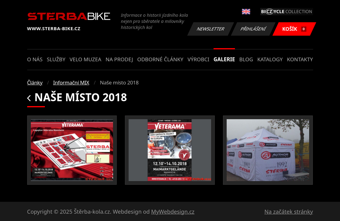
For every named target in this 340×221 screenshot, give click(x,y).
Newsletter (211, 29)
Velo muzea (85, 59)
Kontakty (300, 59)
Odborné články (160, 59)
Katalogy (270, 59)
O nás (35, 59)
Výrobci (198, 59)
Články (35, 82)
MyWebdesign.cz (173, 211)
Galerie (224, 59)
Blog (246, 59)
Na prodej (119, 59)
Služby (56, 59)
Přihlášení (253, 29)
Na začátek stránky (289, 211)
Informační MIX (71, 82)
